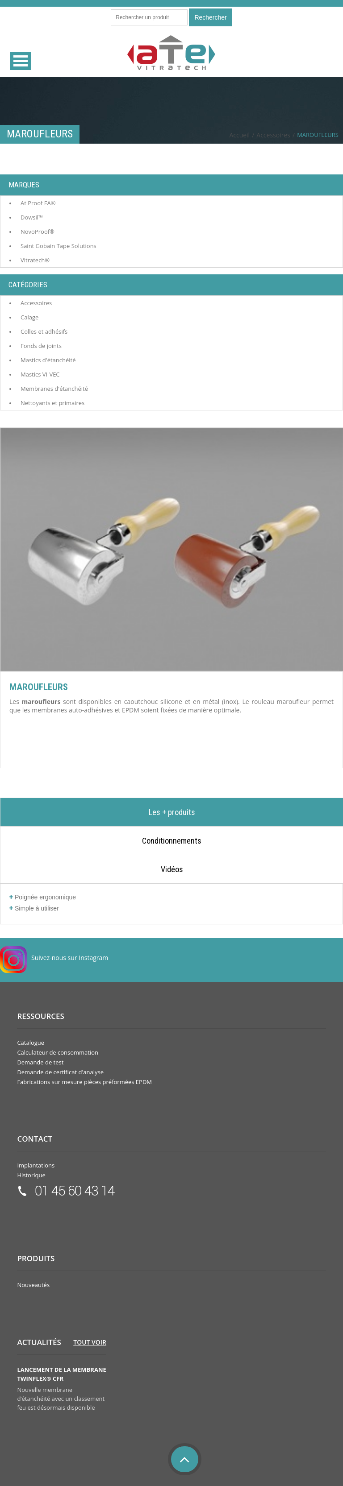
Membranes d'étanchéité (54, 389)
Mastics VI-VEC (40, 374)
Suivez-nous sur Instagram (69, 958)
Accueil (239, 135)
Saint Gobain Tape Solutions (58, 246)
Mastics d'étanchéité (48, 360)
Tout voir (89, 1342)
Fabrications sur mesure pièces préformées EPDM (84, 1081)
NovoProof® (37, 232)
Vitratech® (35, 260)
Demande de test (40, 1062)
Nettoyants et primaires (52, 403)
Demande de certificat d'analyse (60, 1072)
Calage (29, 317)
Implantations (35, 1165)
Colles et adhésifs (44, 331)
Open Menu (20, 61)
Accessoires (273, 135)
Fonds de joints (41, 346)
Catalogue (30, 1042)
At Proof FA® (38, 203)
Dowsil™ (32, 217)
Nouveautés (33, 1284)
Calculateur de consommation (57, 1052)
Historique (31, 1175)
